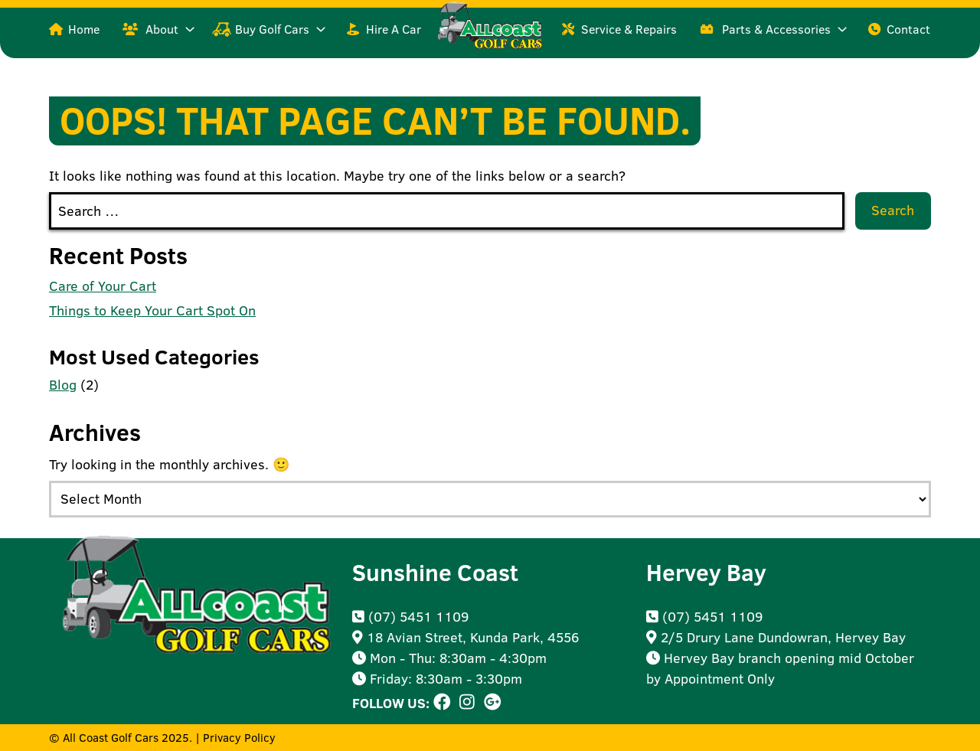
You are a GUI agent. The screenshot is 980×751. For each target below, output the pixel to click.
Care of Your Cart (102, 286)
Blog (63, 384)
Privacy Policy (239, 738)
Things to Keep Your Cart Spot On (152, 310)
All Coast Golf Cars (110, 738)
